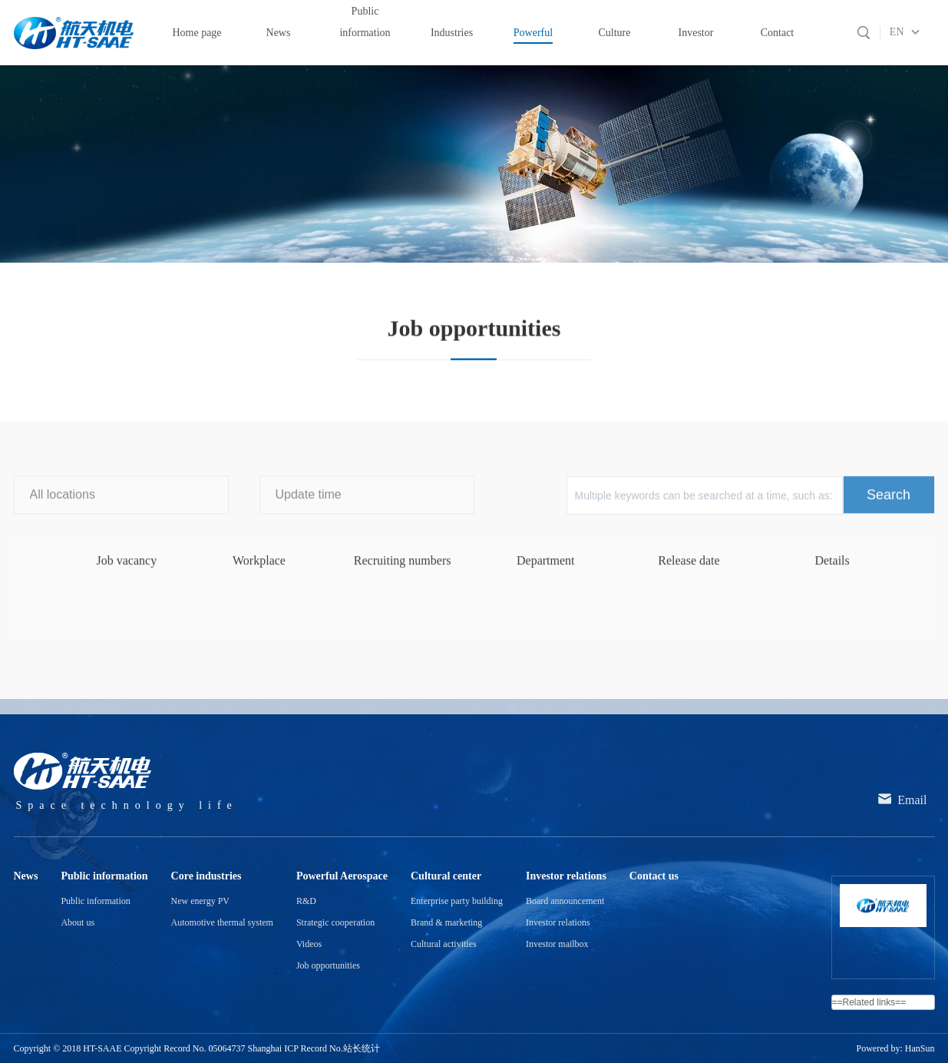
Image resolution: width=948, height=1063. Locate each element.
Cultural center (446, 876)
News (26, 876)
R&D (306, 901)
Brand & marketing (446, 922)
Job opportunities (341, 242)
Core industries (206, 876)
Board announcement (565, 901)
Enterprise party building (457, 901)
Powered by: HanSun (896, 1048)
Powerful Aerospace (117, 242)
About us (77, 922)
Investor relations (566, 876)
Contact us (654, 876)
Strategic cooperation (335, 922)
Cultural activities (444, 944)
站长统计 (361, 1048)
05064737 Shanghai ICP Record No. (276, 1048)
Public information (104, 876)
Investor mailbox (557, 944)
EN (897, 32)
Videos (309, 944)
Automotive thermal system (222, 922)
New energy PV (200, 901)
